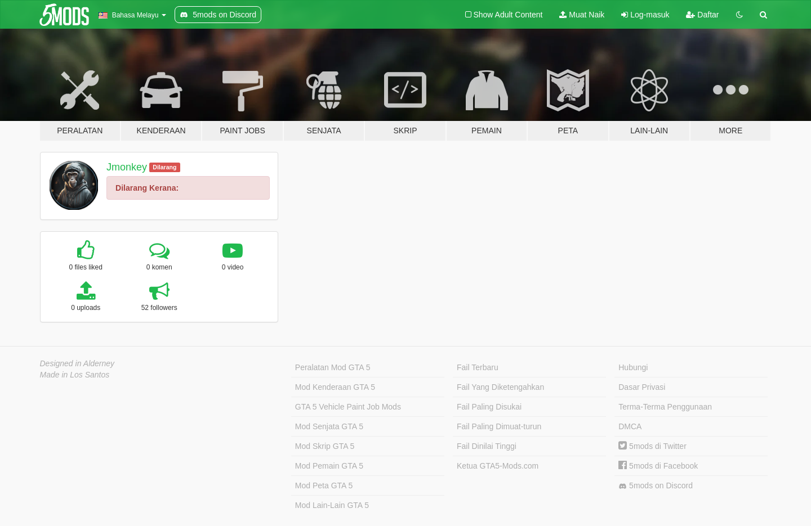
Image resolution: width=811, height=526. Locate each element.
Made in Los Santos (75, 374)
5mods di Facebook (658, 466)
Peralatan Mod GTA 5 (333, 367)
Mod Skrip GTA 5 (325, 446)
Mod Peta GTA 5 (324, 485)
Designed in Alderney (77, 363)
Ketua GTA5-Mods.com (497, 465)
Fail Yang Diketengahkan (500, 387)
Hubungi (633, 367)
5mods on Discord (655, 486)
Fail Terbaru (477, 367)
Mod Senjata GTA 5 (329, 426)
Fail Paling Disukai (489, 406)
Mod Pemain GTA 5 (329, 465)
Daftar (702, 14)
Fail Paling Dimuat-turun (499, 426)
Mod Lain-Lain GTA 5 (332, 505)
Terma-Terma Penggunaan (665, 406)
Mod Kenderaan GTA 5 (335, 387)
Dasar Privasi (641, 387)
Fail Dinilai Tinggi (486, 446)
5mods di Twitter (652, 446)
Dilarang (164, 167)
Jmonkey (126, 167)
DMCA (629, 426)
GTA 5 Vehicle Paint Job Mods (348, 406)
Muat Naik (581, 14)
